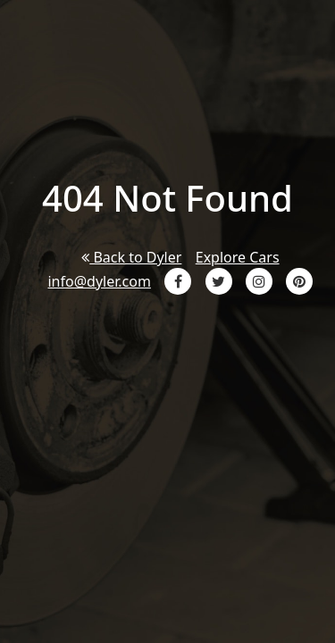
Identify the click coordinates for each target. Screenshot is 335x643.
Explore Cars (238, 257)
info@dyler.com (98, 281)
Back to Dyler (131, 257)
